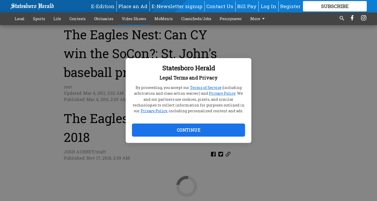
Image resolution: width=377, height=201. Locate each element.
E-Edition (102, 6)
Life (57, 18)
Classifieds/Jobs (196, 18)
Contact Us (219, 6)
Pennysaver (231, 18)
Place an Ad (132, 6)
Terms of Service (205, 87)
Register (290, 6)
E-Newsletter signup (177, 6)
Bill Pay (247, 6)
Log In (268, 6)
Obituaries (103, 18)
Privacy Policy (222, 93)
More (258, 18)
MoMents (163, 18)
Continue (188, 130)
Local (20, 18)
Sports (39, 18)
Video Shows (134, 18)
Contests (77, 18)
